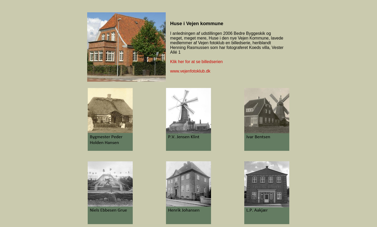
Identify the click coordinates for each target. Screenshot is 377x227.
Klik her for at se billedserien (196, 61)
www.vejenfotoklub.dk (190, 71)
